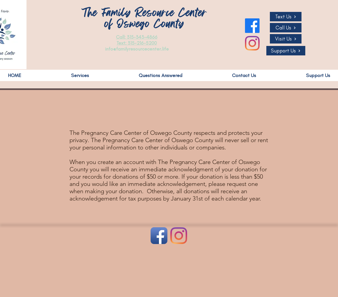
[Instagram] (252, 43)
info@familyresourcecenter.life (137, 49)
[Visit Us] (285, 39)
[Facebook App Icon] (159, 235)
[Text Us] (285, 16)
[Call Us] (285, 27)
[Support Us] (285, 50)
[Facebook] (252, 25)
